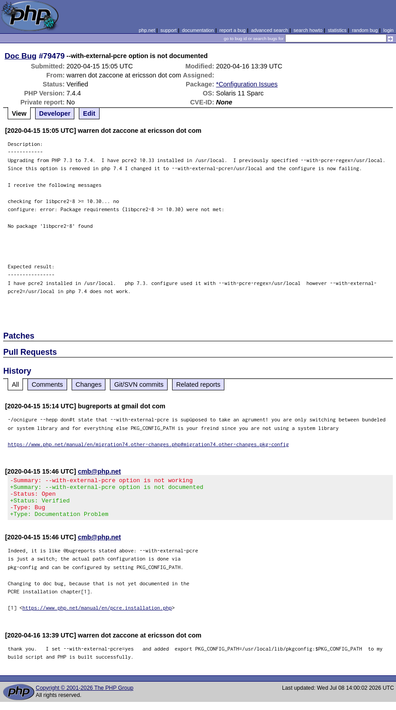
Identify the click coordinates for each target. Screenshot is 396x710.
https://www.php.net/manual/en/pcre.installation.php (97, 616)
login (388, 30)
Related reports (198, 384)
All (15, 384)
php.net (147, 30)
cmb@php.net (99, 471)
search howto (307, 30)
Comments (47, 384)
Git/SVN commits (139, 384)
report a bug (232, 30)
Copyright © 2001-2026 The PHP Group (84, 696)
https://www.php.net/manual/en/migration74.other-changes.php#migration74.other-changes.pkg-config (148, 444)
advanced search (269, 30)
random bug (365, 30)
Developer (55, 113)
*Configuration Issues (247, 84)
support (168, 30)
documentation (198, 30)
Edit (89, 113)
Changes (89, 384)
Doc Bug (20, 55)
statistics (337, 30)
